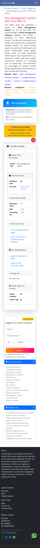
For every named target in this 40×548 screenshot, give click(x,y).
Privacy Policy (6, 508)
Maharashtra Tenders (14, 375)
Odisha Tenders (12, 400)
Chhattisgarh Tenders (14, 395)
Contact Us (5, 506)
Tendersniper (7, 3)
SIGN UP (20, 350)
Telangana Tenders (13, 372)
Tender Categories (28, 8)
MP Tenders (10, 385)
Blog (3, 503)
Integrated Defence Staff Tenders (19, 438)
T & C (27, 354)
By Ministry (5, 521)
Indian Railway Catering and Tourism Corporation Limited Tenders (17, 425)
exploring (17, 48)
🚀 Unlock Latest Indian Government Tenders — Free (20, 131)
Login (23, 357)
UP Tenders (10, 382)
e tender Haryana (13, 387)
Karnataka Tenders (13, 367)
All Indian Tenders (11, 8)
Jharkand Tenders (13, 393)
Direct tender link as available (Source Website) (19, 239)
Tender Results (7, 496)
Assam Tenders (12, 398)
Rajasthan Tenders (13, 380)
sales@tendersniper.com (13, 530)
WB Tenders (11, 377)
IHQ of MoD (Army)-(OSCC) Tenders (20, 413)
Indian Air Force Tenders (15, 415)
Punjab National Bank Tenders (18, 418)
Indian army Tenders (14, 420)
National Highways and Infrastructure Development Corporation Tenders (17, 433)
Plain (3, 493)
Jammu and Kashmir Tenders (17, 390)
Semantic (5, 491)
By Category (6, 523)
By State (4, 518)
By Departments (7, 526)
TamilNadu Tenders (14, 369)
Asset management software (15, 112)
